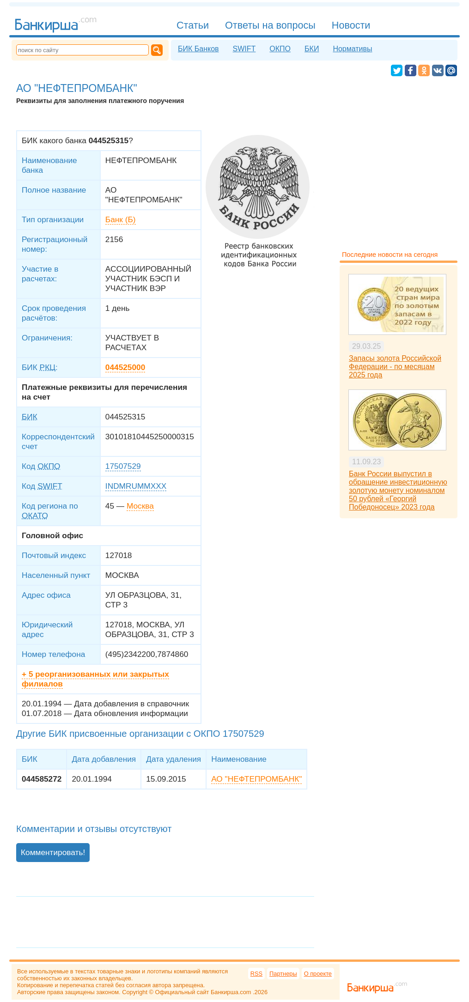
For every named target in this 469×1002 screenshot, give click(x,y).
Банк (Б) (120, 219)
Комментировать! (53, 852)
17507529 (123, 466)
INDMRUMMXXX (135, 486)
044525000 (125, 367)
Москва (140, 505)
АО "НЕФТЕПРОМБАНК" (256, 778)
